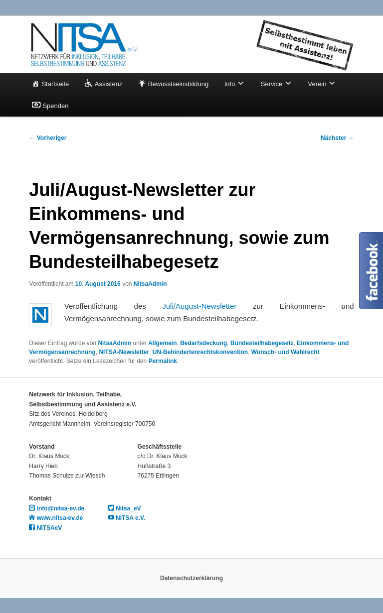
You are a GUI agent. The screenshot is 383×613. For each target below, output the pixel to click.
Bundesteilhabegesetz (262, 343)
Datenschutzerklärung (191, 578)
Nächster (337, 137)
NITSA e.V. (126, 517)
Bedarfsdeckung (203, 343)
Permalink (163, 361)
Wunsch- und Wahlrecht (285, 352)
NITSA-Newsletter (124, 352)
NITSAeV (45, 527)
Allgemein (162, 343)
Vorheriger (47, 137)
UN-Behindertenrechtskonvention (200, 352)
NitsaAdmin (150, 283)
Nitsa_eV (124, 508)
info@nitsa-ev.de (56, 508)
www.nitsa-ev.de (56, 517)
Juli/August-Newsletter (199, 306)
